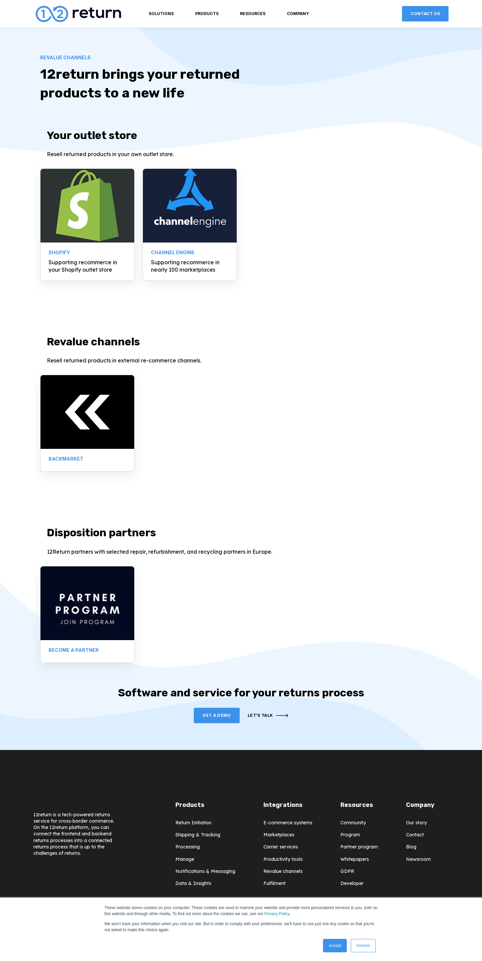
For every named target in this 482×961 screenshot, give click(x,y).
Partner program (359, 847)
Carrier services (280, 847)
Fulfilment (274, 883)
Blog (411, 847)
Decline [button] (363, 945)
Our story (416, 823)
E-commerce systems (287, 823)
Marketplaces (278, 835)
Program (350, 835)
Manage (184, 859)
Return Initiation (193, 823)
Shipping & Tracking (197, 835)
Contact (415, 835)
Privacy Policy (276, 913)
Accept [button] (335, 945)
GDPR (347, 871)
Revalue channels (283, 871)
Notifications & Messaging (205, 871)
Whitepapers (354, 859)
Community (353, 823)
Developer (352, 883)
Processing (187, 847)
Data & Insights (193, 883)
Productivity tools (283, 859)
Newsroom (418, 859)
